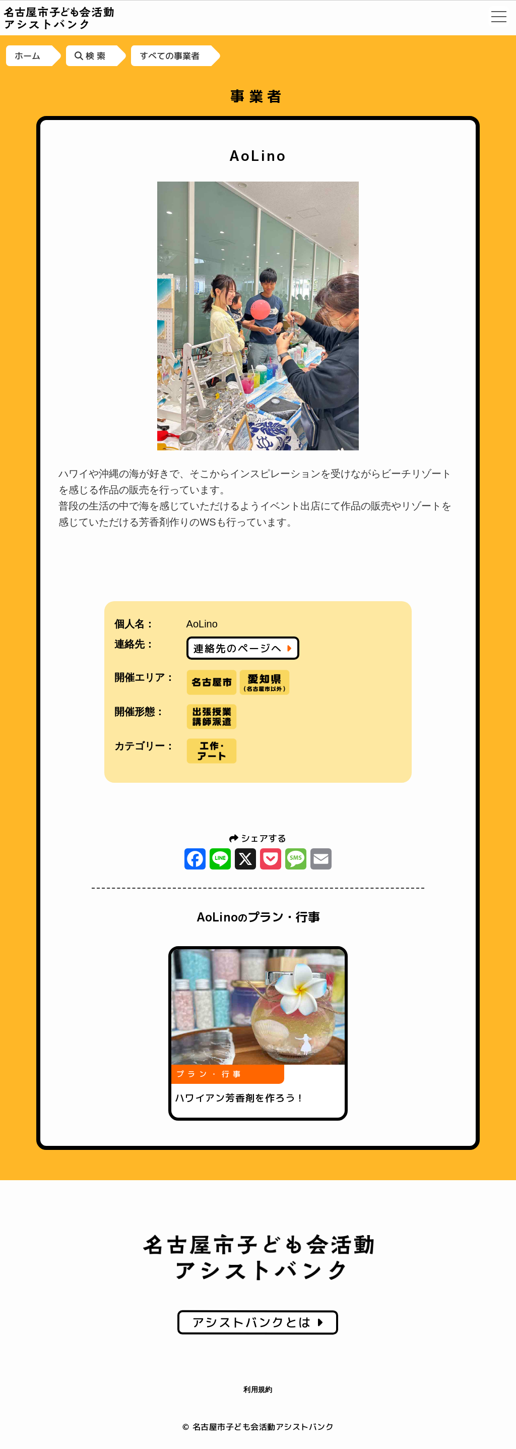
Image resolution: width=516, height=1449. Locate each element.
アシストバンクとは (258, 1322)
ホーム (27, 56)
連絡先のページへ (243, 648)
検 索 (90, 56)
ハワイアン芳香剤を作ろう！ (240, 1098)
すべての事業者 (170, 56)
